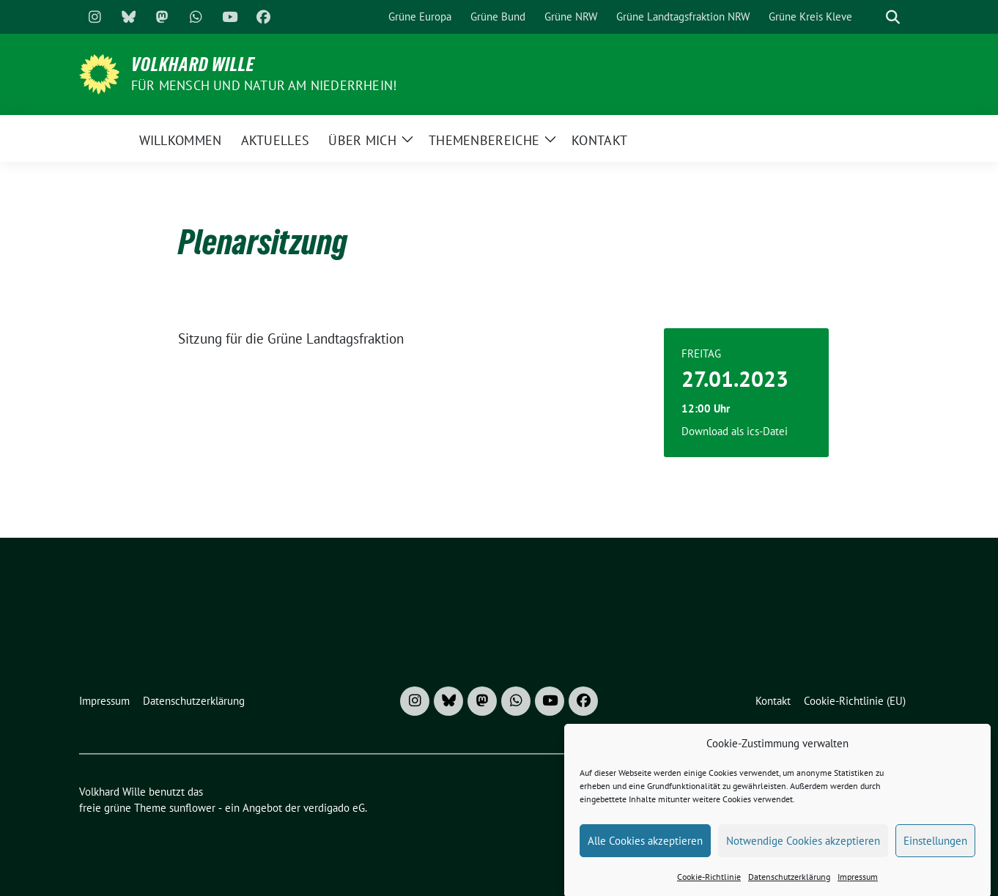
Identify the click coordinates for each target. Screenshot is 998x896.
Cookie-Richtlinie (709, 884)
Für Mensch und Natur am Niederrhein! (263, 85)
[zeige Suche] (893, 17)
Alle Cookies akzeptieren (645, 848)
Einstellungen (935, 848)
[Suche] (872, 17)
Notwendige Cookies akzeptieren (803, 848)
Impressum (858, 884)
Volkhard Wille (193, 64)
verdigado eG (334, 808)
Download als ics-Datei (734, 431)
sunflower (192, 808)
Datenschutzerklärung (789, 884)
